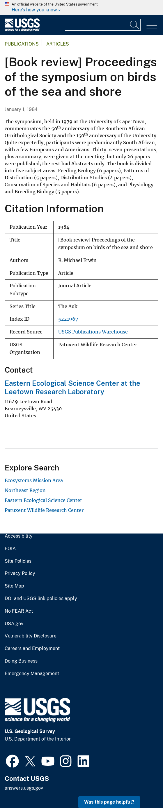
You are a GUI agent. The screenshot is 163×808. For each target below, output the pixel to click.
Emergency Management (32, 673)
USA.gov (14, 623)
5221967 (68, 319)
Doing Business (21, 661)
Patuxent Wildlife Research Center (44, 510)
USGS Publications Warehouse (93, 332)
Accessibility (19, 536)
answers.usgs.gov (24, 788)
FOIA (10, 548)
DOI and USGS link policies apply (41, 598)
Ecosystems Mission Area (34, 480)
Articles (57, 44)
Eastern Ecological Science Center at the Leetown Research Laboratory (72, 387)
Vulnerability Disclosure (30, 636)
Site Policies (18, 561)
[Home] (22, 30)
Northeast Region (25, 490)
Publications (22, 44)
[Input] (103, 25)
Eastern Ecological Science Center (43, 500)
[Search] (135, 25)
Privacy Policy (20, 573)
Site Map (14, 586)
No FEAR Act (19, 611)
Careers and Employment (32, 648)
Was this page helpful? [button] (109, 802)
